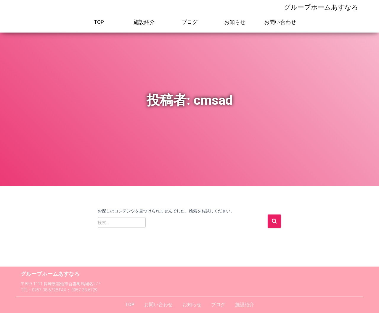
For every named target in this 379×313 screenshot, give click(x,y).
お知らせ (234, 22)
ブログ (189, 22)
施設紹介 (144, 22)
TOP (99, 22)
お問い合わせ (280, 22)
